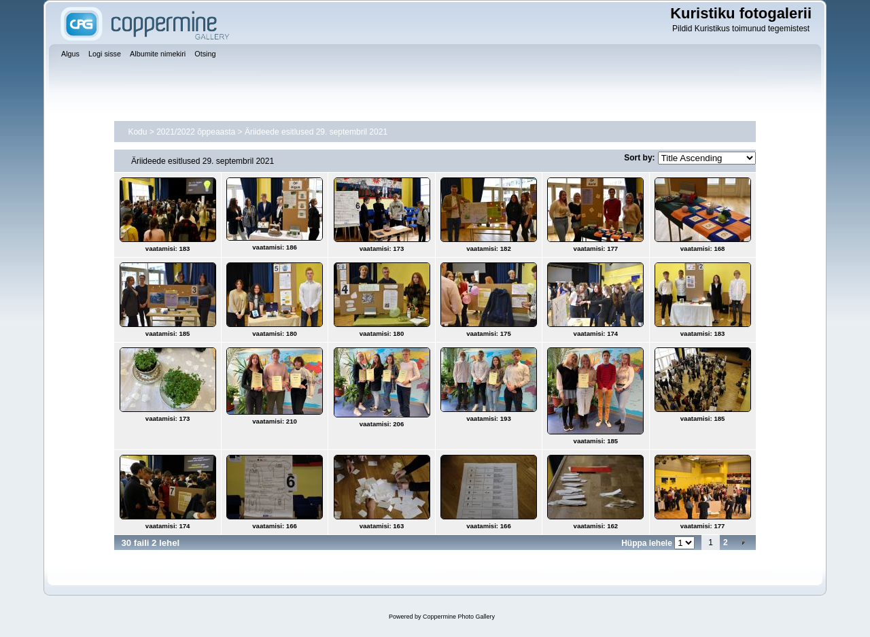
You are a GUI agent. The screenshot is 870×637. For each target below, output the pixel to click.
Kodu (137, 132)
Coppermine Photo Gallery (459, 616)
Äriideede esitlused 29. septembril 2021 (316, 132)
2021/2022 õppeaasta (195, 132)
